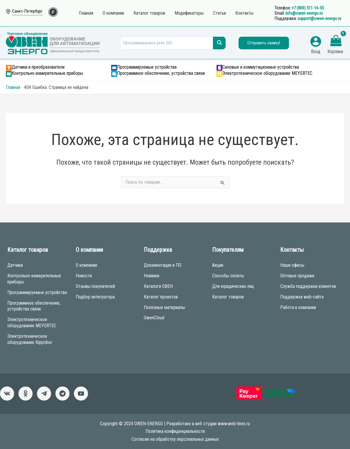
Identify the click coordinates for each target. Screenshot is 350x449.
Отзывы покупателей (95, 286)
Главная (13, 87)
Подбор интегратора (95, 297)
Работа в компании (298, 307)
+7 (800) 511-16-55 (308, 8)
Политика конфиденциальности (175, 431)
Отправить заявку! (263, 42)
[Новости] (44, 393)
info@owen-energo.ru (304, 13)
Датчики (15, 265)
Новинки (151, 275)
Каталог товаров (228, 297)
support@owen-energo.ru (319, 18)
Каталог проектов (161, 297)
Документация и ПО (162, 265)
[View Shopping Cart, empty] (335, 41)
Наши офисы (292, 265)
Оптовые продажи (297, 275)
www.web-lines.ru (234, 423)
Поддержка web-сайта (302, 297)
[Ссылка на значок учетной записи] (316, 41)
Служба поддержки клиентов (308, 286)
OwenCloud (154, 317)
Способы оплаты (228, 275)
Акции (217, 265)
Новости (84, 275)
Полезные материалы (164, 307)
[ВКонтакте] (7, 393)
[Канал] (81, 393)
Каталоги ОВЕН (158, 286)
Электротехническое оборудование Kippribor (29, 339)
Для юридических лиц (233, 286)
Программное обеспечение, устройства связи (33, 306)
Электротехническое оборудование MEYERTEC (31, 322)
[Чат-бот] (62, 393)
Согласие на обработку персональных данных (175, 439)
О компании (86, 265)
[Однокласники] (25, 393)
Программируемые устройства (37, 292)
